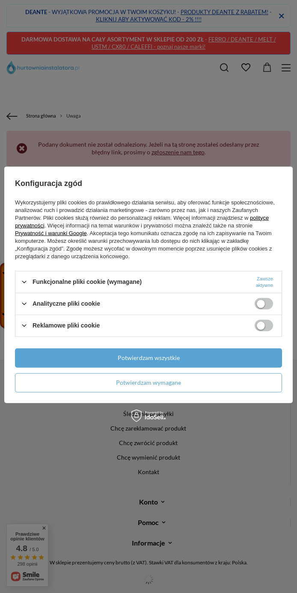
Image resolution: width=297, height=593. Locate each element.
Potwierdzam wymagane (148, 382)
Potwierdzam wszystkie (149, 357)
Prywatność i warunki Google (51, 233)
